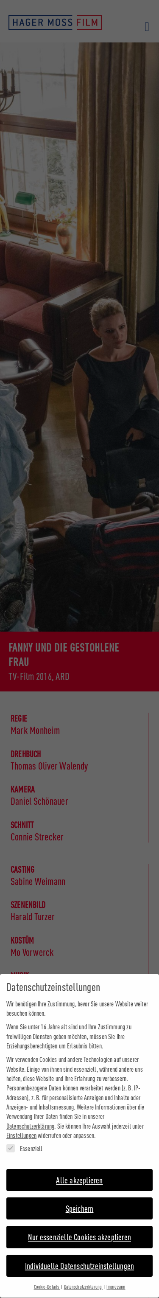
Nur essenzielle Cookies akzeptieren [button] (79, 1229)
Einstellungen (21, 1128)
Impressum (115, 1279)
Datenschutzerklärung (30, 1118)
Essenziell (24, 1140)
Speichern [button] (80, 1200)
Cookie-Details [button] (47, 1279)
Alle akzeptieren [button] (79, 1172)
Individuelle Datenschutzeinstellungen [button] (79, 1258)
